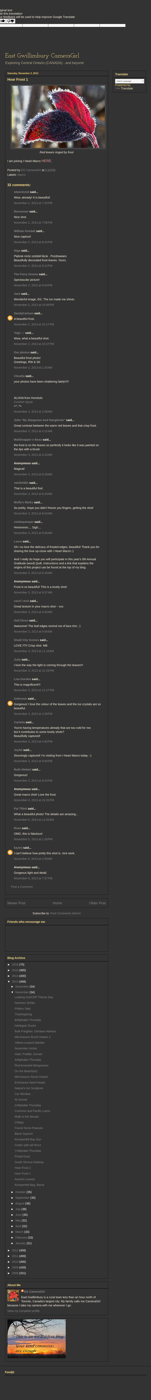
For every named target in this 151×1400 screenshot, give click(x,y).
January (21, 1243)
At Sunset (21, 1099)
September (22, 1197)
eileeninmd (21, 192)
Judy (17, 659)
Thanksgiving (23, 1014)
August (20, 1203)
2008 (15, 1273)
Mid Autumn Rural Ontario (31, 1076)
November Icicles (26, 1048)
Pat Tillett (20, 808)
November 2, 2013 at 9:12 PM (33, 265)
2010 (15, 1261)
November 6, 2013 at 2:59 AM (33, 858)
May (18, 1220)
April (18, 1226)
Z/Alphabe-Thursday (28, 1105)
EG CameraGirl (34, 1291)
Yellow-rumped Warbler (30, 1042)
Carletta (19, 722)
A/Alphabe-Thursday (28, 1059)
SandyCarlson (23, 313)
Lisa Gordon (22, 679)
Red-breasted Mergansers (31, 1065)
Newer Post (16, 903)
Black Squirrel (24, 1133)
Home (57, 903)
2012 (15, 1250)
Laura (18, 541)
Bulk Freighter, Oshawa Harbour (35, 1031)
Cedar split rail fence (28, 1145)
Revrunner (21, 211)
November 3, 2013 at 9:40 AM (33, 612)
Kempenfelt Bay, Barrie (29, 1184)
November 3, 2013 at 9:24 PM (33, 780)
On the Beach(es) (26, 1071)
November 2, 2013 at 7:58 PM (33, 222)
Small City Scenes (26, 640)
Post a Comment (22, 886)
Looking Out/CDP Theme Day (34, 997)
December (22, 986)
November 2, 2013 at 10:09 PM (34, 304)
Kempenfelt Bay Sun (28, 1139)
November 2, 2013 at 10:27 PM (34, 344)
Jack (17, 293)
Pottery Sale (23, 1008)
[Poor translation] (10, 21)
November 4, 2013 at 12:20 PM (34, 800)
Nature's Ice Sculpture (29, 1088)
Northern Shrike (25, 1002)
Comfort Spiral (23, 402)
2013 (15, 981)
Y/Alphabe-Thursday (28, 1150)
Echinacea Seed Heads (30, 1082)
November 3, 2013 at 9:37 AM (33, 592)
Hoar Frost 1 (23, 1173)
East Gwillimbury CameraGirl (42, 56)
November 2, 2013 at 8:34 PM (33, 242)
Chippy (19, 1122)
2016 (15, 964)
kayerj (18, 847)
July (18, 1209)
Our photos (22, 352)
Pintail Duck (22, 1156)
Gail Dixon (21, 620)
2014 (15, 975)
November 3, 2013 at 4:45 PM (33, 741)
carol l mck (21, 601)
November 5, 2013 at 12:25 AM (34, 819)
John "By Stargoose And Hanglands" (39, 420)
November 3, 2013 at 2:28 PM (33, 713)
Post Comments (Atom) (65, 913)
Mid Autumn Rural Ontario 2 (33, 1037)
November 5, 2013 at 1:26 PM (33, 839)
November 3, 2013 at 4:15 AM (33, 431)
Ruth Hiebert (22, 769)
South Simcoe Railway (29, 1162)
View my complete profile (23, 1310)
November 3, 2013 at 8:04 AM (33, 513)
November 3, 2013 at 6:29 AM (33, 493)
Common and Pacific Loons (32, 1111)
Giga (17, 250)
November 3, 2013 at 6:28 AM (33, 474)
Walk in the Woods (27, 1116)
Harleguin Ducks (25, 1025)
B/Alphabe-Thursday (28, 1020)
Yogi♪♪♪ (19, 332)
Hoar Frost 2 (23, 1167)
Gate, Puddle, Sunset (28, 1054)
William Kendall (25, 231)
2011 (15, 1256)
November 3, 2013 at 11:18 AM (34, 651)
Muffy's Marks (23, 502)
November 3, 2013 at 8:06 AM (33, 533)
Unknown (20, 698)
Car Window (23, 1093)
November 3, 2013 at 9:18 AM (33, 572)
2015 (15, 970)
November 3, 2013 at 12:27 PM (34, 690)
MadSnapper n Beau (28, 439)
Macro (22, 174)
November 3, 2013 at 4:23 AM (33, 454)
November (22, 992)
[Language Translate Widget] (129, 81)
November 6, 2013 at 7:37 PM (33, 878)
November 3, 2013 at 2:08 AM (33, 411)
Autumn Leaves (25, 1179)
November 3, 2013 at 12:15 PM (34, 670)
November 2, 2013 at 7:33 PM (33, 203)
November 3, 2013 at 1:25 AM (33, 367)
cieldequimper (24, 521)
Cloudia (19, 376)
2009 (15, 1267)
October (21, 1192)
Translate (124, 88)
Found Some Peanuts (29, 1128)
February (21, 1237)
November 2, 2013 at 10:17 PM (34, 324)
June (18, 1214)
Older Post (97, 903)
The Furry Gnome (26, 274)
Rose (17, 828)
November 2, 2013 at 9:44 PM (33, 285)
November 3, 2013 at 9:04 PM (33, 761)
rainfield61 (21, 482)
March (19, 1231)
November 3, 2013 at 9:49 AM (33, 631)
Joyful (18, 750)
